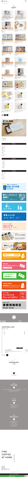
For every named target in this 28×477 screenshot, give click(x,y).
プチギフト (3, 175)
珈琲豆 (3, 152)
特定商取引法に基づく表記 (5, 469)
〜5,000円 (3, 166)
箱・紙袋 (3, 155)
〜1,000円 (3, 160)
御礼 (2, 174)
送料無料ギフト (4, 147)
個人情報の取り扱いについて (6, 468)
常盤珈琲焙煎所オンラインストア (5, 1)
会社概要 (3, 466)
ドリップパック (4, 151)
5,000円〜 (3, 167)
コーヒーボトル (4, 154)
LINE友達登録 (12, 476)
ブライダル (3, 177)
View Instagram (14, 373)
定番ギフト (3, 148)
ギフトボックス (4, 140)
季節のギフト (3, 178)
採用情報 (3, 467)
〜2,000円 (3, 162)
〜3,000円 (3, 163)
